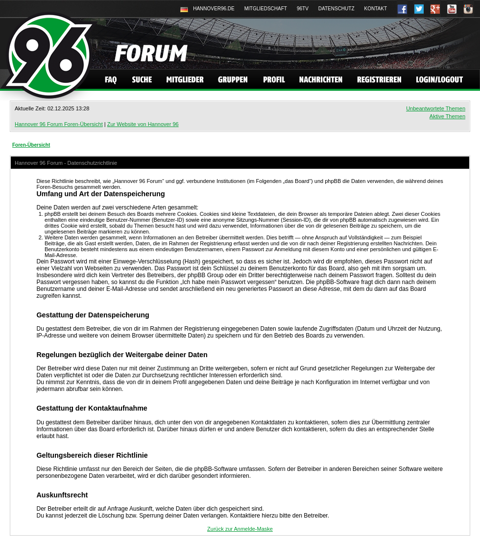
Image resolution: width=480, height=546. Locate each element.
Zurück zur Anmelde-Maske (240, 529)
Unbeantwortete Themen (435, 108)
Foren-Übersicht (31, 145)
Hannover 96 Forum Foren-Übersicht (59, 124)
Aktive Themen (447, 116)
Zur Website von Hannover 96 (143, 124)
